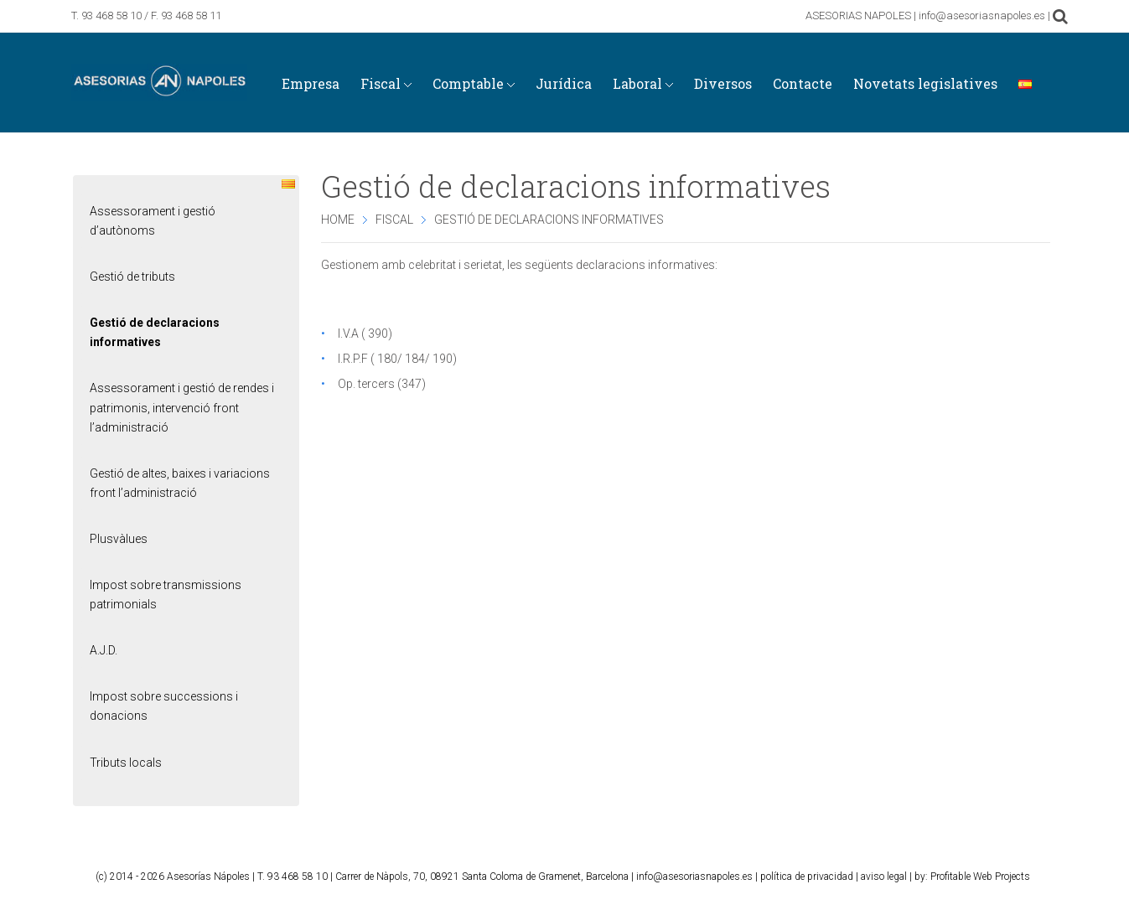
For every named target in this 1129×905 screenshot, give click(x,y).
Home (338, 219)
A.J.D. (103, 650)
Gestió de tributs (132, 276)
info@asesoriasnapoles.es (694, 876)
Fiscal (394, 219)
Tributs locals (126, 762)
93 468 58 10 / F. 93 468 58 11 (151, 15)
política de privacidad (806, 876)
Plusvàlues (119, 539)
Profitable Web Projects (980, 876)
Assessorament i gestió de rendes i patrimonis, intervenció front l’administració (182, 407)
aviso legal (884, 876)
